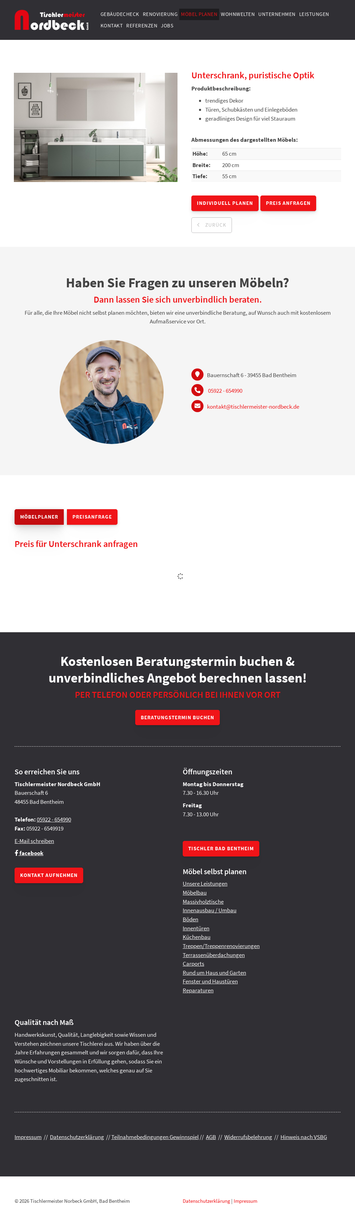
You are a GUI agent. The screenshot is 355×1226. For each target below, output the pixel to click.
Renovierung (160, 14)
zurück (215, 224)
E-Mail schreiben (34, 841)
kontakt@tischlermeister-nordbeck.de (253, 406)
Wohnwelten (238, 14)
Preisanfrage (92, 516)
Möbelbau (195, 892)
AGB (211, 1137)
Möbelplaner (39, 516)
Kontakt (112, 25)
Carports (193, 963)
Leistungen (314, 14)
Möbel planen (199, 14)
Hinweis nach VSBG (303, 1137)
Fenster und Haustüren (210, 981)
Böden (190, 919)
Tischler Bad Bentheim (221, 848)
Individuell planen (225, 203)
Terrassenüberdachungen (214, 955)
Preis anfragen (288, 203)
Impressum (28, 1137)
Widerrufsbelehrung (248, 1137)
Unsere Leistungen (205, 883)
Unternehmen (277, 14)
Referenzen (141, 25)
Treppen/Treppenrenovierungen (221, 946)
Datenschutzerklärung (77, 1137)
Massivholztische (203, 901)
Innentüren (196, 928)
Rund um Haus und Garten (214, 972)
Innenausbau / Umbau (209, 910)
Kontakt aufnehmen (49, 875)
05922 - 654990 (225, 390)
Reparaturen (198, 990)
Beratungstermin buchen (177, 717)
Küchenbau (196, 937)
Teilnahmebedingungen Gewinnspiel (155, 1137)
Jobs (167, 25)
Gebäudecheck (120, 14)
